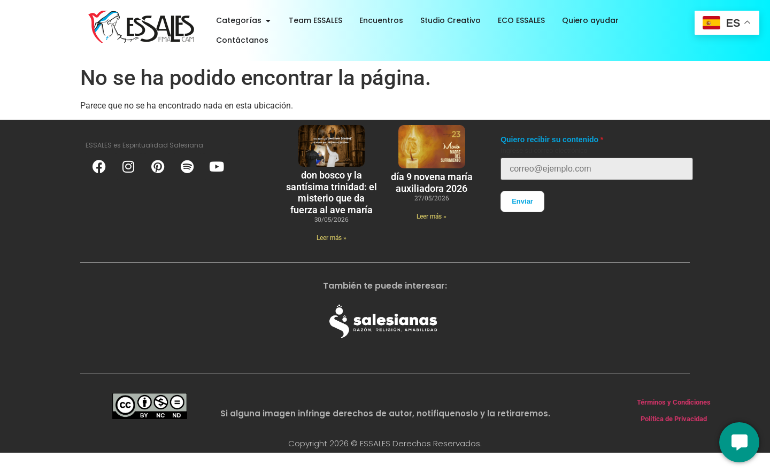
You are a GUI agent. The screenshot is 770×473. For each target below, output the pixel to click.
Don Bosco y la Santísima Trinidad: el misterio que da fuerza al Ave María (331, 192)
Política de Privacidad (674, 419)
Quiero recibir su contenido (549, 139)
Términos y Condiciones (674, 402)
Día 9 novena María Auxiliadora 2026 (432, 182)
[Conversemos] (739, 442)
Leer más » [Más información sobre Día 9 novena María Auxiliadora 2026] (431, 216)
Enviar (522, 201)
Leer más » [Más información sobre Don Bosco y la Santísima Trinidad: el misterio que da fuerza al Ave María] (331, 238)
